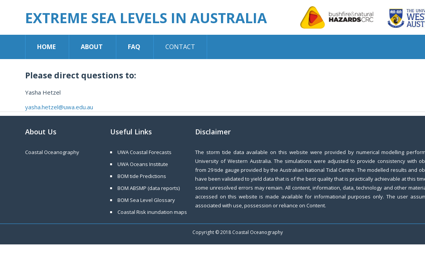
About (92, 46)
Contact (180, 46)
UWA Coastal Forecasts (144, 152)
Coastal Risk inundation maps (152, 211)
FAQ (134, 46)
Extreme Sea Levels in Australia (146, 17)
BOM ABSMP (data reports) (148, 188)
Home (46, 46)
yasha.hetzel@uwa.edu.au (59, 107)
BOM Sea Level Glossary (146, 200)
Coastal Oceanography (52, 152)
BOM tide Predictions (141, 176)
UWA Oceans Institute (142, 164)
